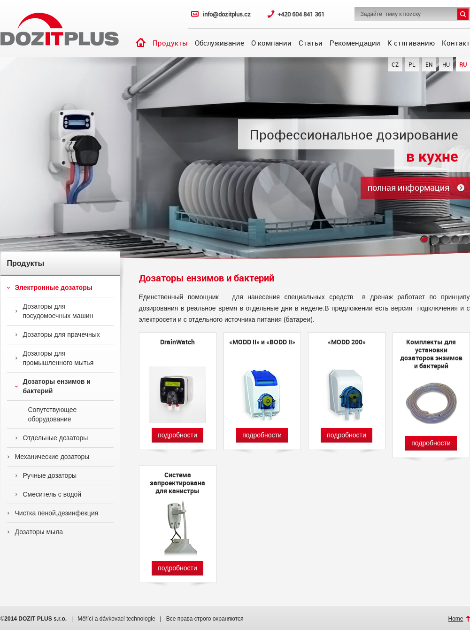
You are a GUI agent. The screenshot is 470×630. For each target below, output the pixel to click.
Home (455, 618)
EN (428, 64)
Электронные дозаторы (49, 287)
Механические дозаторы (48, 456)
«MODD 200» (347, 342)
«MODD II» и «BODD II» (262, 342)
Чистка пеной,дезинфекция (53, 513)
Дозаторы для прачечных (57, 334)
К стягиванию (411, 42)
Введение (141, 42)
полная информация (408, 187)
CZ (395, 64)
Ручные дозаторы (46, 475)
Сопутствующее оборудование (46, 414)
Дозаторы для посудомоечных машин (54, 311)
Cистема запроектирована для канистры (177, 483)
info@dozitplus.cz (227, 14)
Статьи (311, 42)
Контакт (456, 42)
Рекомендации (355, 42)
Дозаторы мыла (35, 532)
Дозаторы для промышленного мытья (54, 358)
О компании (271, 42)
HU (446, 64)
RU (463, 64)
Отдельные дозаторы (51, 438)
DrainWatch (177, 342)
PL (412, 64)
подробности (177, 435)
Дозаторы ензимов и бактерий (53, 386)
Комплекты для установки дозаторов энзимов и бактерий (431, 354)
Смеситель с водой (48, 494)
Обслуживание (219, 42)
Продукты (170, 42)
